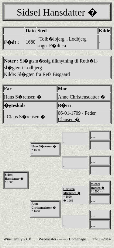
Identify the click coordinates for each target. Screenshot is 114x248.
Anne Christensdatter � (81, 96)
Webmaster (47, 239)
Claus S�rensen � (26, 116)
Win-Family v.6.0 (17, 239)
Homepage (77, 239)
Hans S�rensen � (23, 96)
